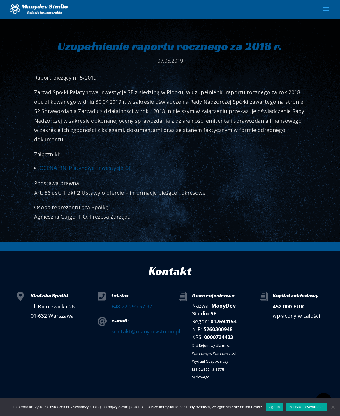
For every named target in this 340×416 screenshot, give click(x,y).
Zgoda (274, 407)
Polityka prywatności (307, 407)
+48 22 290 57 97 (131, 306)
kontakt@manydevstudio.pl (145, 331)
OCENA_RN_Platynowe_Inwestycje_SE (85, 167)
